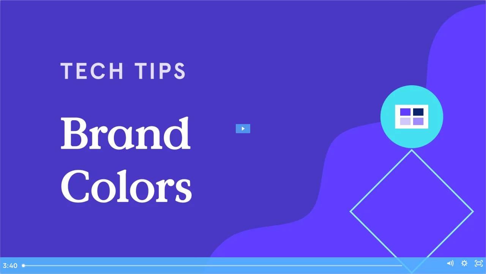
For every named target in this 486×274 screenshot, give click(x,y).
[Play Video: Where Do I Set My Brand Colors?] (243, 128)
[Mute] (437, 265)
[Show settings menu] (456, 265)
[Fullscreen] (476, 265)
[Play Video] (10, 265)
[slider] (232, 265)
